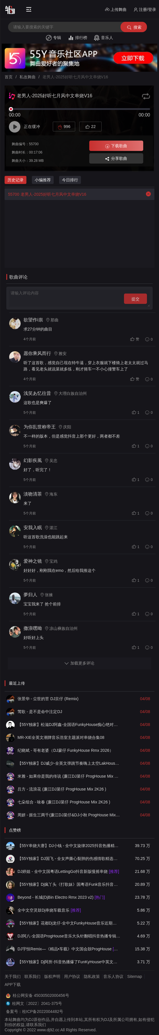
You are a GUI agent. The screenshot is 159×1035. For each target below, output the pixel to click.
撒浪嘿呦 (33, 628)
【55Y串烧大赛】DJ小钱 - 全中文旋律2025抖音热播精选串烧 (69, 845)
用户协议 (72, 976)
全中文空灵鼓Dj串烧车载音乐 (49, 910)
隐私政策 (92, 976)
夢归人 (30, 594)
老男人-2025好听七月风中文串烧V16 (45, 194)
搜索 (133, 27)
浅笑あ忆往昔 (37, 393)
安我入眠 (33, 527)
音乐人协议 (113, 976)
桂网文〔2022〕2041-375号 (37, 1003)
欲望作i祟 (33, 319)
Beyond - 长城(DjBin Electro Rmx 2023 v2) (61, 897)
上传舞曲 (116, 9)
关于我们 (13, 976)
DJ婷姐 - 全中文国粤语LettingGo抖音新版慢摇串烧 (68, 871)
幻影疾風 (33, 460)
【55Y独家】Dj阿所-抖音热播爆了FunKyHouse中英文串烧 (69, 962)
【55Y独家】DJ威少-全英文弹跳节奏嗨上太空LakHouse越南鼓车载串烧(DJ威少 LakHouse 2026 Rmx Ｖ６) (69, 763)
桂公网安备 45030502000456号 (41, 995)
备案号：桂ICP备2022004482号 (34, 1011)
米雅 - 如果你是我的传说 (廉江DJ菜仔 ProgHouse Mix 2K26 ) (69, 776)
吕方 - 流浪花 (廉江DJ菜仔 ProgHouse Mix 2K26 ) (62, 789)
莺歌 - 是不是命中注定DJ (40, 711)
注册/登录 (144, 9)
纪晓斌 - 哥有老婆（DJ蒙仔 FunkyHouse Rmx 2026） (65, 750)
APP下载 (13, 984)
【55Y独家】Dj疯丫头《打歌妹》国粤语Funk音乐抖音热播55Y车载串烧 (69, 884)
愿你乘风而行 (37, 353)
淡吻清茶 (33, 494)
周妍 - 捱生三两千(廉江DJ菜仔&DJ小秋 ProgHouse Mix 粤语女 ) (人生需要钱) (69, 815)
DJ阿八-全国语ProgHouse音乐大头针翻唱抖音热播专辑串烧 (69, 936)
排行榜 (77, 38)
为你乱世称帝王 (40, 426)
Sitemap (134, 976)
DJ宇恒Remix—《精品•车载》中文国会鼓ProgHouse (69, 949)
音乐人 (103, 38)
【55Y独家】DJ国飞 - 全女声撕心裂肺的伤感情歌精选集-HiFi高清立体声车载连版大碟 (69, 858)
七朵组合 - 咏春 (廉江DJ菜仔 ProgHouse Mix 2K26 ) (64, 802)
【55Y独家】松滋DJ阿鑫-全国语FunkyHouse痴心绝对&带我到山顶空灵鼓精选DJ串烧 (69, 724)
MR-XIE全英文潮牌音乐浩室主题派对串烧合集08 (61, 737)
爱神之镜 (33, 561)
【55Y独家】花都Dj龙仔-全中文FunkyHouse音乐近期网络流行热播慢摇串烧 (69, 923)
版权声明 (52, 976)
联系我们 (32, 976)
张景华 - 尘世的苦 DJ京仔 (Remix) (48, 698)
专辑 (53, 38)
